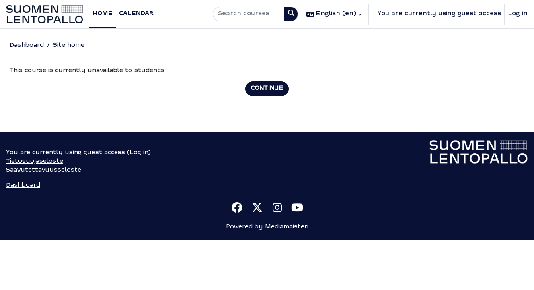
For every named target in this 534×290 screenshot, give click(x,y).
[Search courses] (248, 14)
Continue (267, 89)
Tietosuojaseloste (35, 210)
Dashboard (28, 45)
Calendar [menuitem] (136, 14)
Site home (71, 45)
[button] (334, 14)
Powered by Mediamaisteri (267, 277)
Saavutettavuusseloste (44, 219)
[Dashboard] (44, 14)
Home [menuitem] (102, 14)
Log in (518, 14)
